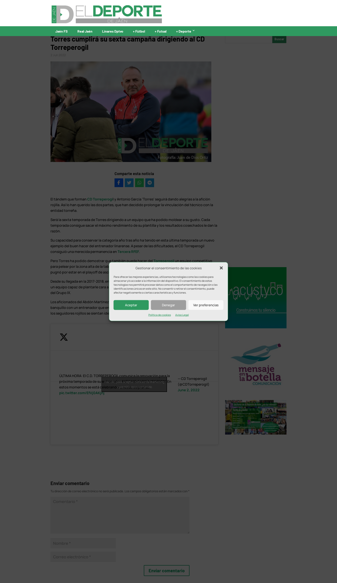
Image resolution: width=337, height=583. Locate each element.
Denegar (168, 305)
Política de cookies (159, 315)
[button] (221, 268)
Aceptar (131, 305)
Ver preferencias (206, 305)
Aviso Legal (182, 315)
